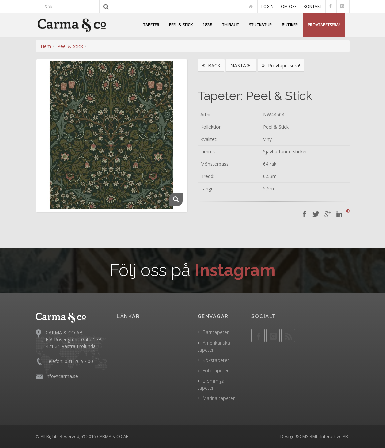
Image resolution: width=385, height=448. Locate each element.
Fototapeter (216, 370)
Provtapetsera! (281, 65)
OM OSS (288, 6)
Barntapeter (216, 332)
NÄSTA (241, 65)
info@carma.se (62, 376)
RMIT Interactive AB (329, 436)
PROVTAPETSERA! (324, 25)
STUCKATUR (260, 25)
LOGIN (267, 6)
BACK (211, 65)
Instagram (235, 270)
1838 (207, 25)
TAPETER (151, 25)
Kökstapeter (216, 360)
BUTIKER (290, 25)
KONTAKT (313, 6)
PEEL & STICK (181, 25)
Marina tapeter (219, 398)
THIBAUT (230, 25)
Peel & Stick (70, 46)
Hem (46, 46)
